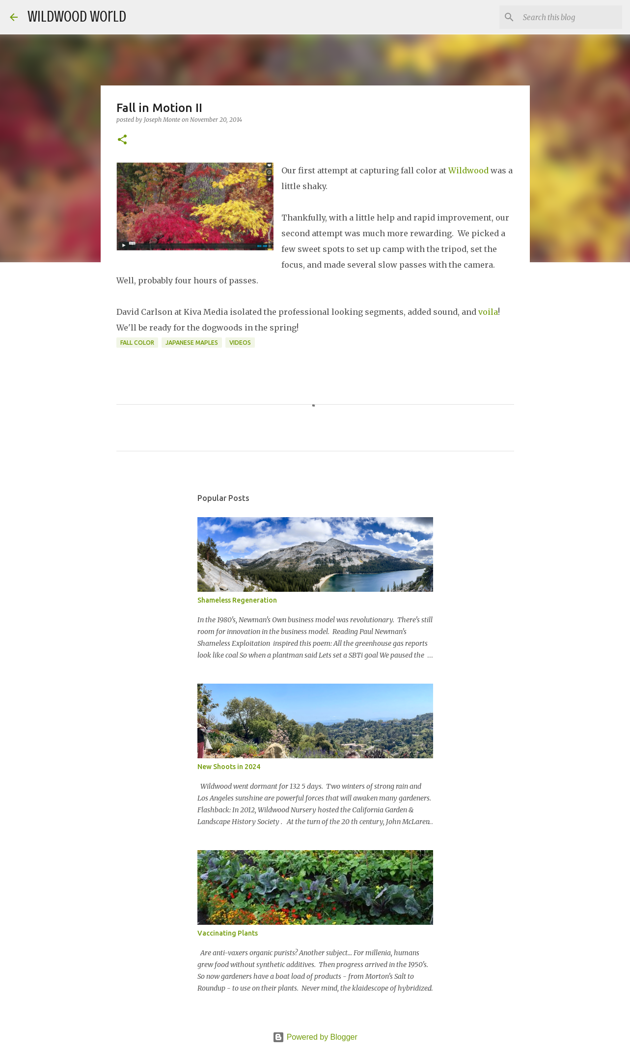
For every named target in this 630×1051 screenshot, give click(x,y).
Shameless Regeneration (237, 600)
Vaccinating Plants (227, 933)
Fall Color (137, 342)
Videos (240, 342)
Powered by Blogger (315, 1037)
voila (488, 312)
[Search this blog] (570, 17)
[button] (122, 140)
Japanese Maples (191, 342)
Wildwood (468, 170)
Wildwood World (76, 17)
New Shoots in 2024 (228, 767)
